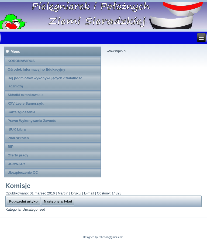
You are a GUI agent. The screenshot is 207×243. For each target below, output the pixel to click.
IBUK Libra (17, 129)
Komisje (17, 185)
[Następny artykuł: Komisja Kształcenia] (58, 201)
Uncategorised (34, 209)
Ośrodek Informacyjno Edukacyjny (36, 69)
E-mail (89, 193)
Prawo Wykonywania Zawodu (32, 121)
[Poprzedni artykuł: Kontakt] (24, 201)
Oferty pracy (18, 155)
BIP (10, 147)
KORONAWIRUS (21, 61)
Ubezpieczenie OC (23, 172)
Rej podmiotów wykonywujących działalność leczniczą (45, 82)
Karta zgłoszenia (21, 112)
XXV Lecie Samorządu (26, 103)
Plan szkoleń (18, 138)
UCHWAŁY (16, 164)
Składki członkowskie (25, 95)
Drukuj (76, 193)
